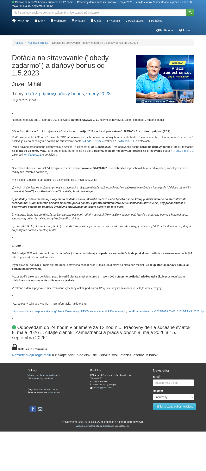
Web (78, 426)
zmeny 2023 (98, 93)
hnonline (38, 389)
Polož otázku (135, 20)
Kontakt (113, 20)
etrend (56, 389)
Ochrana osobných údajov (40, 378)
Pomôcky (155, 20)
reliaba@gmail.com (103, 387)
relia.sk (19, 42)
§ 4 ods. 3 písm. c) (93, 141)
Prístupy (78, 20)
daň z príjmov (40, 93)
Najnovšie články (38, 42)
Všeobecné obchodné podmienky (43, 375)
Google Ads (108, 426)
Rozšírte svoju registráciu (31, 355)
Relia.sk (20, 21)
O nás (96, 20)
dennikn (48, 389)
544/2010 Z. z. (126, 141)
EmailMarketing (93, 426)
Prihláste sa (164, 30)
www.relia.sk (54, 392)
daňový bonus (69, 93)
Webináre (58, 20)
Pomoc (185, 30)
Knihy (40, 20)
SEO (83, 426)
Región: (158, 390)
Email (156, 376)
